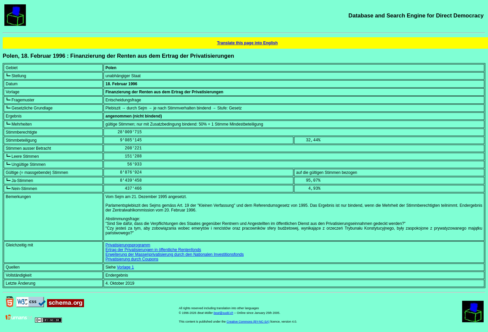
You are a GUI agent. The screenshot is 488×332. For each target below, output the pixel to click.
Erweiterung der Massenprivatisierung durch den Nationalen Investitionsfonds (175, 254)
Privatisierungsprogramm (128, 245)
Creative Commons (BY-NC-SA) (248, 321)
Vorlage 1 (125, 267)
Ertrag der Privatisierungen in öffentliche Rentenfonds (153, 249)
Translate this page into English (247, 43)
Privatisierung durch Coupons (132, 259)
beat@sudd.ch (223, 313)
